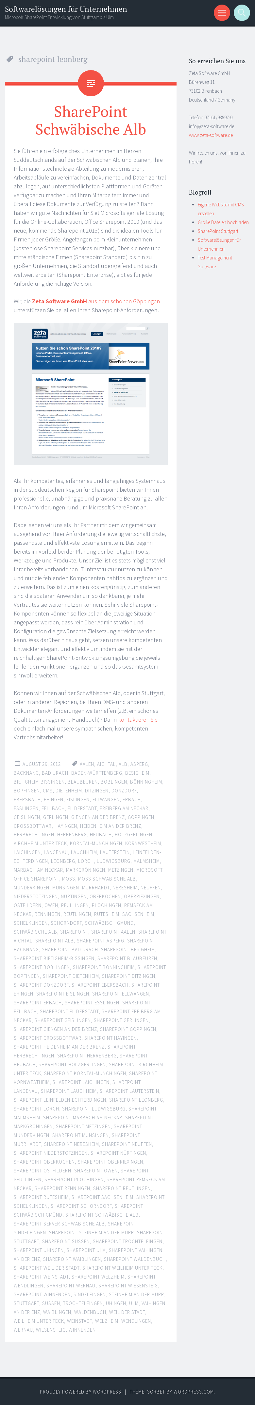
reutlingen (77, 914)
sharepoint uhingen (39, 1250)
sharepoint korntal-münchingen (85, 1073)
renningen (47, 914)
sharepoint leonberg (136, 1100)
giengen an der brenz (98, 817)
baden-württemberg (96, 772)
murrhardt (96, 887)
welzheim (106, 1321)
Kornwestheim (143, 843)
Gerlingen (55, 817)
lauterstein (115, 852)
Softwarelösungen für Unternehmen (66, 9)
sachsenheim (138, 914)
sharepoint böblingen (42, 967)
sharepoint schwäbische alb (102, 1214)
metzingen (120, 870)
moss (68, 879)
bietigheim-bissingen (39, 781)
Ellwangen (106, 799)
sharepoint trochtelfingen (127, 1241)
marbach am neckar (38, 870)
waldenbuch (90, 1312)
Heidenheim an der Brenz (110, 826)
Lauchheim (84, 852)
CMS (48, 790)
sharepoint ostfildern (42, 1170)
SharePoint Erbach (38, 1002)
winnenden (82, 1329)
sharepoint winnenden (42, 1294)
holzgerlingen (133, 834)
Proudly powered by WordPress (80, 1391)
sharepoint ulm (86, 1250)
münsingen (65, 887)
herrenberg (72, 834)
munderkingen (31, 887)
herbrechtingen (34, 834)
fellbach (53, 808)
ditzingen (97, 790)
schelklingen (31, 923)
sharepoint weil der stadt (46, 1267)
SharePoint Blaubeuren (127, 958)
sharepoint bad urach (70, 949)
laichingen (27, 852)
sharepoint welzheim (98, 1276)
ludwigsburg (113, 861)
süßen (51, 1303)
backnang (26, 772)
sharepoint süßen (66, 1241)
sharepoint (74, 932)
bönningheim (146, 781)
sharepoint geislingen (63, 1020)
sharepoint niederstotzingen (51, 1152)
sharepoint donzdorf (41, 985)
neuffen (151, 887)
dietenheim (69, 790)
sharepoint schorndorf (81, 1206)
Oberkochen (105, 896)
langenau (56, 852)
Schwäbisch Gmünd (109, 923)
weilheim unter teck (39, 1321)
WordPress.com (194, 1391)
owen (51, 905)
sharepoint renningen (62, 1188)
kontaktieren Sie (138, 719)
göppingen (141, 817)
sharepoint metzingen (83, 1126)
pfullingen (75, 905)
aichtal (106, 764)
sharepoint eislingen (62, 994)
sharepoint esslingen (92, 1002)
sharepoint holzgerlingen (72, 1064)
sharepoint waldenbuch (135, 1259)
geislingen (27, 817)
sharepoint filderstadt (69, 1011)
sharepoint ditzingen (128, 976)
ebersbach (27, 799)
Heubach (101, 834)
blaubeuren (83, 781)
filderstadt (82, 808)
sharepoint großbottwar (47, 1038)
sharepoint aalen (113, 932)
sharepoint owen (96, 1170)
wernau (23, 1329)
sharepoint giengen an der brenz (55, 1029)
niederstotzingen (36, 896)
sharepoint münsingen (80, 1135)
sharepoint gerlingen (121, 1020)
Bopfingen (27, 790)
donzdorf (124, 790)
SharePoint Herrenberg (87, 1056)
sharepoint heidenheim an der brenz (59, 1047)
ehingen (53, 799)
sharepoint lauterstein (129, 1091)
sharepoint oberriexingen (110, 1161)
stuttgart (26, 1303)
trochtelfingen (83, 1303)
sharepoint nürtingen (118, 1152)
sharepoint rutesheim (41, 1197)
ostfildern (28, 905)
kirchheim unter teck (40, 843)
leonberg (63, 861)
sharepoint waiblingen (72, 1259)
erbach (132, 799)
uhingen (116, 1303)
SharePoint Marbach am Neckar (82, 1117)
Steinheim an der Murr (136, 1294)
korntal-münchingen (96, 843)
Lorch (86, 861)
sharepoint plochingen (74, 1179)
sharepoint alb (54, 941)
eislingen (78, 799)
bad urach (55, 772)
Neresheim (125, 887)
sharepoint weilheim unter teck (122, 1267)
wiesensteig (51, 1329)
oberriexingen (142, 896)
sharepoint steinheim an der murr (91, 1232)
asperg (139, 764)
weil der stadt (127, 1312)
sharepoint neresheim (71, 1144)
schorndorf (66, 923)
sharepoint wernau (70, 1285)
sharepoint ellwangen (120, 994)
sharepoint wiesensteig (128, 1285)
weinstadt (79, 1321)
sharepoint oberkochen (44, 1161)
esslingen (26, 808)
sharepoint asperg (100, 941)
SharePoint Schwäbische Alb (91, 120)
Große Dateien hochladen (223, 222)
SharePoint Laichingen (81, 1082)
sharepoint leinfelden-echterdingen (60, 1100)
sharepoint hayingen (110, 1038)
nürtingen (74, 896)
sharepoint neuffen (127, 1144)
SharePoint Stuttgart (218, 231)
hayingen (66, 826)
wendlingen (136, 1321)
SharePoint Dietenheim (71, 976)
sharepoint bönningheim (104, 967)
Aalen (87, 764)
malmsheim (146, 861)
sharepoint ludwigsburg (94, 1109)
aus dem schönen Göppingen (96, 301)
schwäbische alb (35, 932)
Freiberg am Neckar (124, 808)
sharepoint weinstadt (41, 1276)
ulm (134, 1303)
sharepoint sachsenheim (102, 1197)
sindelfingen (90, 1294)
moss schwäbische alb (107, 879)
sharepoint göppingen (128, 1029)
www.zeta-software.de (211, 135)
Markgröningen (85, 870)
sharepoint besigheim (128, 949)
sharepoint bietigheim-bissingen (54, 958)
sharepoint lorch (36, 1109)
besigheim (137, 772)
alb (123, 764)
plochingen (106, 905)
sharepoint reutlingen (122, 1188)
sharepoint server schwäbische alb (59, 1223)
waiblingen (57, 1312)
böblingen (114, 781)
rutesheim (106, 914)
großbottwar (33, 826)
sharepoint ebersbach (100, 985)
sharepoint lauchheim (69, 1091)
